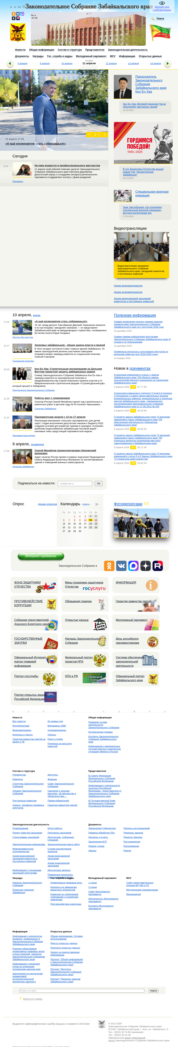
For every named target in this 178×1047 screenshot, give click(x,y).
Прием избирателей (58, 800)
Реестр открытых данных (63, 943)
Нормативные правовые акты (66, 882)
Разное (127, 850)
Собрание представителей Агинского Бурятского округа (32, 622)
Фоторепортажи (128, 504)
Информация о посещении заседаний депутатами (26, 871)
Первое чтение (96, 846)
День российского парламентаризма (127, 640)
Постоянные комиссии (24, 800)
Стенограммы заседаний (25, 837)
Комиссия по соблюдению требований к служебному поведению (64, 897)
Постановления (131, 841)
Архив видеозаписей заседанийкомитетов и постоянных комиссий (134, 300)
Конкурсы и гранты (22, 734)
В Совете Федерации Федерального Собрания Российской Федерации (101, 778)
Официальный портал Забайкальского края (130, 678)
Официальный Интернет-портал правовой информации (30, 661)
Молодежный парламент (132, 619)
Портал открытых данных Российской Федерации (30, 696)
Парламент (17, 181)
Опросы (52, 734)
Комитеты (17, 779)
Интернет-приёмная (40, 556)
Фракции (52, 779)
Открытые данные (77, 619)
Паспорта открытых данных (65, 947)
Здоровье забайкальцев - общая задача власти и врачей (70, 345)
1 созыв (92, 882)
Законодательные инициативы (28, 844)
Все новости (19, 721)
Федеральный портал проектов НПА (79, 659)
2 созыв (92, 887)
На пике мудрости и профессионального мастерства (67, 165)
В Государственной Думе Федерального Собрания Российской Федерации (101, 803)
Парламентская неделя (23, 435)
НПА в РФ (71, 676)
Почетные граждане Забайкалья (23, 891)
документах (140, 368)
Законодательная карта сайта (64, 844)
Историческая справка (100, 732)
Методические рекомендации (142, 889)
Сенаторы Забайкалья (45, 408)
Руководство (19, 774)
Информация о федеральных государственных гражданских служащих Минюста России (104, 749)
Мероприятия (133, 894)
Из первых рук (55, 721)
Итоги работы (55, 828)
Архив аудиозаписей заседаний (59, 864)
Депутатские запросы (59, 870)
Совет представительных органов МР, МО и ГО (139, 884)
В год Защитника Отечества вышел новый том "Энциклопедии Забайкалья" (143, 172)
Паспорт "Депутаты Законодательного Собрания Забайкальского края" (65, 972)
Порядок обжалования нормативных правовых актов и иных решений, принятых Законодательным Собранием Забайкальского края (28, 954)
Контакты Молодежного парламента (101, 907)
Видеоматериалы (21, 730)
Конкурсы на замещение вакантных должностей (63, 888)
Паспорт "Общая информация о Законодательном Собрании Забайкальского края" (66, 962)
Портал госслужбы (26, 676)
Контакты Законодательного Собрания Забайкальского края (103, 739)
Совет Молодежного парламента (99, 893)
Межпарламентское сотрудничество (23, 850)
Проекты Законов (132, 837)
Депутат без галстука (22, 337)
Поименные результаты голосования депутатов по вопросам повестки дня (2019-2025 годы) (141, 353)
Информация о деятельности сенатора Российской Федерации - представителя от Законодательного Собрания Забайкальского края (105, 791)
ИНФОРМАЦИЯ (126, 582)
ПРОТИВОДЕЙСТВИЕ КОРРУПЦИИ (28, 603)
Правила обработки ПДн (101, 832)
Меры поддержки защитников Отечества (84, 584)
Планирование (20, 828)
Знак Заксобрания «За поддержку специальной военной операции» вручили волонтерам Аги (142, 210)
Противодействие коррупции (65, 904)
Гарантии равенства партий (133, 601)
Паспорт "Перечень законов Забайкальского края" (65, 980)
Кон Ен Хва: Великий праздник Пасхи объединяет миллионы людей (144, 105)
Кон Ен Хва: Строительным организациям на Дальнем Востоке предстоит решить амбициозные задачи (68, 370)
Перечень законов (133, 832)
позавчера (37, 444)
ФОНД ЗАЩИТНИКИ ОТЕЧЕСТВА (27, 584)
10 (85, 520)
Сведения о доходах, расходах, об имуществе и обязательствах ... (62, 793)
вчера (36, 315)
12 (96, 520)
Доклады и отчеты (98, 837)
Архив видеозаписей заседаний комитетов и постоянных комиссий (24, 859)
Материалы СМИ (57, 725)
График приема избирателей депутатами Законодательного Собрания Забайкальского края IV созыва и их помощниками (142, 339)
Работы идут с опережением (52, 398)
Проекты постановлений (136, 828)
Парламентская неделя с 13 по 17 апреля (60, 417)
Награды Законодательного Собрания (82, 640)
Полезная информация (135, 315)
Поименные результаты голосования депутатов (60, 876)
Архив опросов (47, 504)
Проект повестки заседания (27, 832)
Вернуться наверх (33, 999)
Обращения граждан (78, 601)
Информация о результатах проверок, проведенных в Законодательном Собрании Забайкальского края (27, 940)
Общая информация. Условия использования (66, 937)
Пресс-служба (55, 739)
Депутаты (53, 774)
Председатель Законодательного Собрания (33, 390)
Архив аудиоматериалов (128, 292)
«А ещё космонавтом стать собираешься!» (61, 321)
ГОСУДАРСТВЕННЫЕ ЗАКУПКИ (28, 640)
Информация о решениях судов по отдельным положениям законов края (26, 966)
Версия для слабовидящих (162, 8)
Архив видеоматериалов (128, 285)
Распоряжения (131, 846)
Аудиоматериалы (57, 730)
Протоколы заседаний (59, 832)
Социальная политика (23, 361)
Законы (92, 850)
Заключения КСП (97, 841)
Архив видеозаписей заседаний (59, 857)
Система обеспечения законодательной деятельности (130, 661)
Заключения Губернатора (102, 828)
